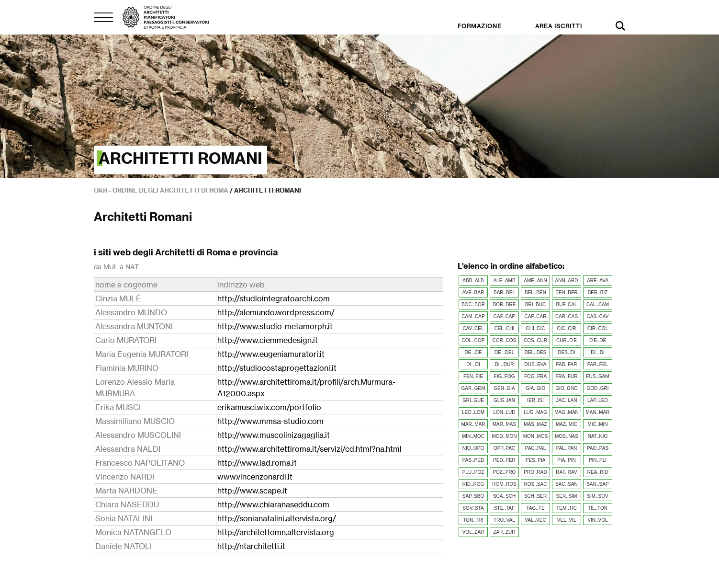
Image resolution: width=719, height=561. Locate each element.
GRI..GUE (473, 400)
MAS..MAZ (535, 424)
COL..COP (473, 340)
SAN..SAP (597, 484)
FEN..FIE (473, 376)
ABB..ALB (472, 280)
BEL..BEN (535, 292)
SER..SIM (566, 496)
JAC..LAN (566, 400)
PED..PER (504, 460)
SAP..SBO (473, 496)
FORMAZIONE (480, 26)
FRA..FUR (566, 376)
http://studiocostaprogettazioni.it (277, 368)
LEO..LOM (473, 412)
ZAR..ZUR (504, 532)
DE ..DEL (504, 352)
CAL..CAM (597, 304)
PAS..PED (473, 460)
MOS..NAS (566, 436)
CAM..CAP (472, 316)
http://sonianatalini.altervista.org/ (276, 518)
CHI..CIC (535, 328)
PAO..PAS (597, 448)
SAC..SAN (566, 484)
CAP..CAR (536, 316)
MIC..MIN (597, 424)
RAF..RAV (566, 472)
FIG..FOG (504, 376)
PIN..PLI (598, 460)
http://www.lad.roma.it (257, 463)
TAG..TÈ (535, 508)
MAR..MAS (504, 424)
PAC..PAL (535, 448)
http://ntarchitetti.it (251, 546)
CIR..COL (597, 328)
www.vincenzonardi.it (254, 476)
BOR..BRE (504, 304)
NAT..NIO (597, 436)
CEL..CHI (504, 328)
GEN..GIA (504, 388)
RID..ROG (473, 484)
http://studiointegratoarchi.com (273, 298)
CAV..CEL (473, 328)
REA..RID (597, 472)
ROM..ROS (504, 484)
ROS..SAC (535, 484)
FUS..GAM (597, 376)
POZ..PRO (504, 472)
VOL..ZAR (473, 532)
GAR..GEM (473, 388)
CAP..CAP (504, 316)
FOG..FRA (535, 376)
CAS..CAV (598, 316)
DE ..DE (473, 352)
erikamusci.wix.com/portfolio (269, 407)
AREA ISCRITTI (558, 26)
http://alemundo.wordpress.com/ (276, 312)
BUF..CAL (566, 304)
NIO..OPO (473, 448)
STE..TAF (504, 508)
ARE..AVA (597, 280)
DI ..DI (597, 352)
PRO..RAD (535, 472)
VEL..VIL (566, 520)
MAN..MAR (598, 412)
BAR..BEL (504, 292)
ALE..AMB (504, 280)
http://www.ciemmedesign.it (267, 340)
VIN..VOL (597, 520)
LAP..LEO (597, 400)
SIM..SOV (597, 496)
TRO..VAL (504, 520)
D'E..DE (597, 340)
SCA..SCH (504, 496)
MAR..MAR (473, 424)
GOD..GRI (597, 388)
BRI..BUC (535, 304)
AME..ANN (535, 280)
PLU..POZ (473, 472)
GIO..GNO (566, 388)
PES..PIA (536, 460)
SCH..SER (535, 496)
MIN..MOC (473, 436)
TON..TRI (473, 520)
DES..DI (566, 352)
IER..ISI (535, 400)
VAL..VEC (535, 520)
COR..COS (504, 340)
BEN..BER (566, 292)
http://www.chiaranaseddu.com (273, 504)
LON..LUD (504, 412)
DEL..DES (536, 352)
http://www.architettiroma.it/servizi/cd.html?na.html (309, 449)
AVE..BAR (473, 292)
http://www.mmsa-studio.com (270, 421)
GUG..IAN (504, 400)
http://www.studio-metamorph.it (275, 326)
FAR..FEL (597, 364)
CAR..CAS (566, 316)
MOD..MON (504, 436)
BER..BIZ (598, 292)
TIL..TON (597, 508)
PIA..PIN (566, 460)
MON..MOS (535, 436)
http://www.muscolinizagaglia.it (273, 435)
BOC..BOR (473, 304)
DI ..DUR (504, 364)
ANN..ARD (566, 280)
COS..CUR (535, 340)
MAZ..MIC (566, 424)
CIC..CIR (566, 328)
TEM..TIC (566, 508)
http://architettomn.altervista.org (275, 532)
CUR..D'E (566, 340)
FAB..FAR (566, 364)
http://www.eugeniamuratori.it (271, 354)
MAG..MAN (566, 412)
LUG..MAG (535, 412)
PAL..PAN (566, 448)
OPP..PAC (504, 448)
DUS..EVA (536, 364)
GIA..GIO (535, 388)
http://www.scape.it (252, 490)
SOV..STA (472, 508)
